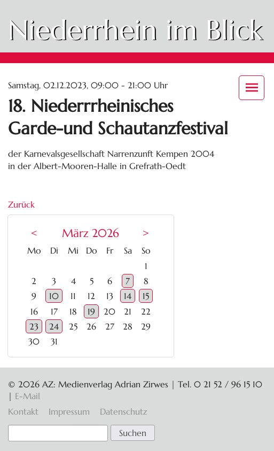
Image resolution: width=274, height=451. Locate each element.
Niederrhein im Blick (135, 30)
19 (91, 311)
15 (146, 296)
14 (127, 296)
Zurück (21, 204)
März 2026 (90, 233)
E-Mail (27, 396)
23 (33, 326)
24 (54, 326)
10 (54, 296)
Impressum (69, 411)
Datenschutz (123, 411)
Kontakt (23, 411)
